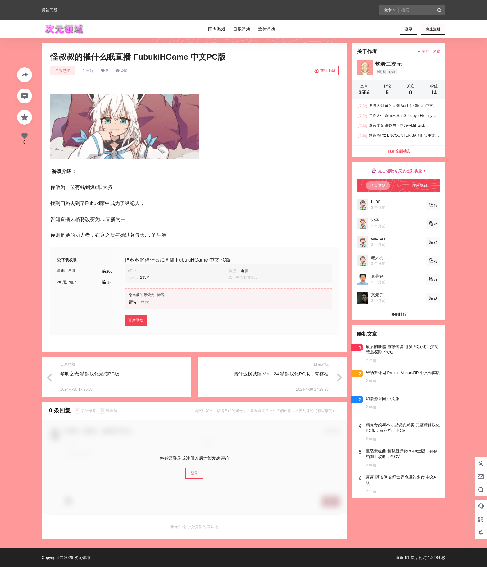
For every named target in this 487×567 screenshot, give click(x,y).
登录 (408, 29)
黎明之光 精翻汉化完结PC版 (89, 373)
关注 (423, 51)
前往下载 (324, 70)
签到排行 (398, 314)
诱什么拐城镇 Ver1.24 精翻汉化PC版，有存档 (281, 373)
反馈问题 (50, 10)
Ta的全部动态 (398, 151)
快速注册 (433, 29)
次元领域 (81, 557)
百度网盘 (135, 320)
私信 (436, 51)
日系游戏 (62, 71)
